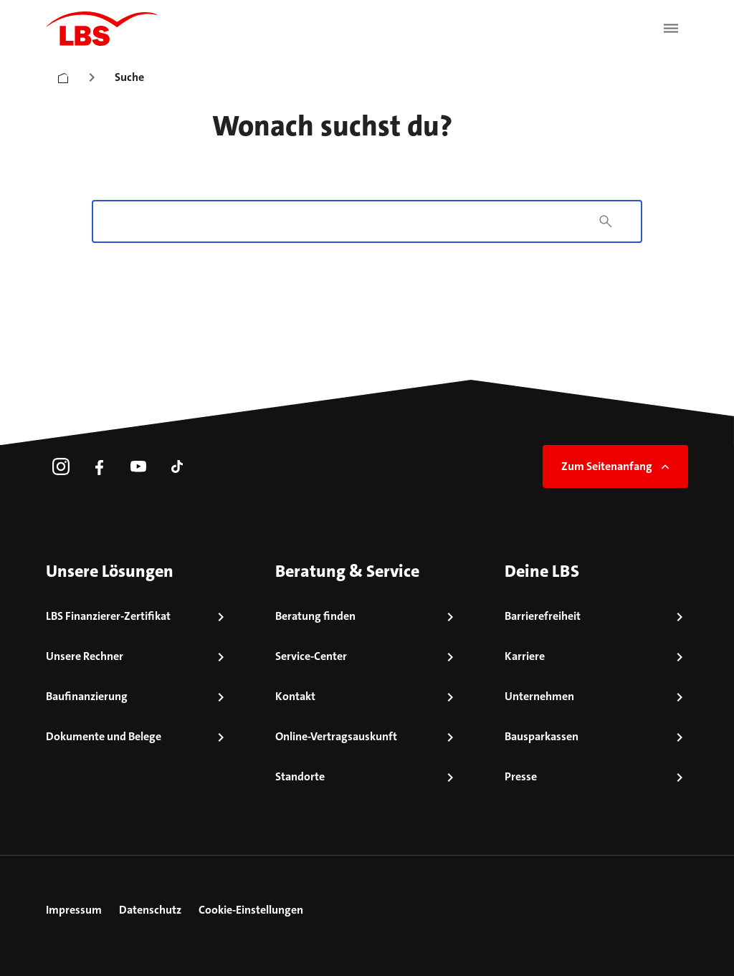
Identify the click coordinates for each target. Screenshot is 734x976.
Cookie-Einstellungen (251, 909)
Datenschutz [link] (150, 909)
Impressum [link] (74, 909)
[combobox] (344, 221)
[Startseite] (63, 74)
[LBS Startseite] (102, 28)
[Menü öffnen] (671, 28)
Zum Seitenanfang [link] (616, 466)
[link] (61, 466)
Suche (129, 77)
